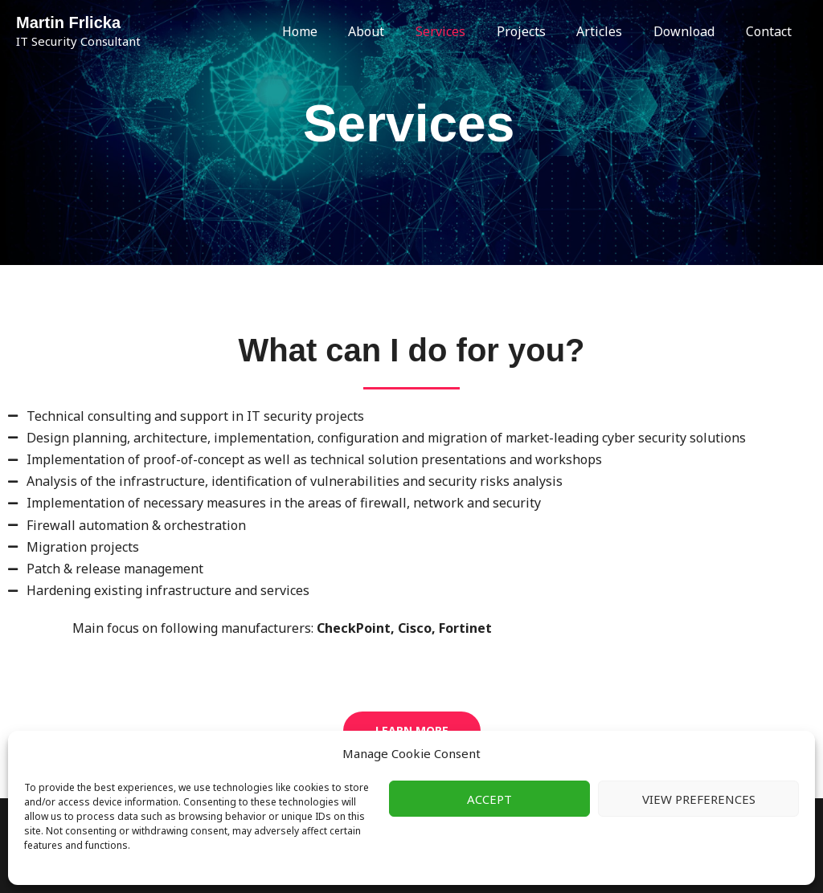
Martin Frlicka (68, 22)
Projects (539, 31)
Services (464, 31)
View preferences (698, 799)
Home (334, 31)
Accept (489, 799)
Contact (771, 31)
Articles (613, 31)
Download (692, 31)
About (396, 31)
